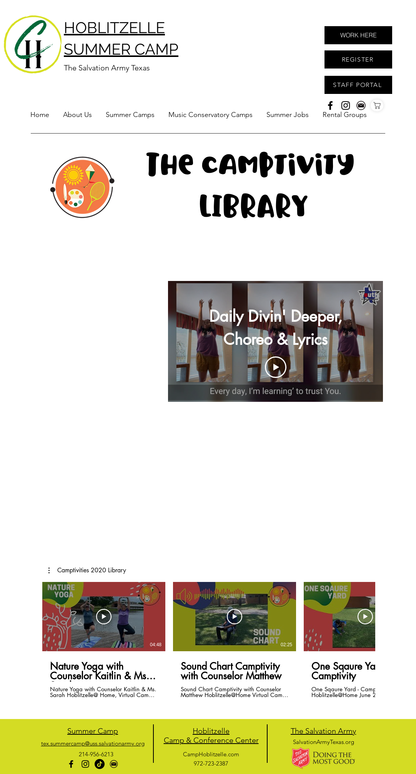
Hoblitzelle (211, 731)
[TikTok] (100, 764)
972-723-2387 (211, 763)
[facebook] (330, 105)
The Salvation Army (323, 731)
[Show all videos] (275, 409)
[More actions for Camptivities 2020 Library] (87, 570)
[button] (130, 111)
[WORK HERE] (358, 35)
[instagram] (345, 105)
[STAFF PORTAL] (358, 85)
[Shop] (377, 105)
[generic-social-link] (361, 105)
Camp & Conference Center (211, 740)
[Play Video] (275, 367)
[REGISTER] (358, 59)
